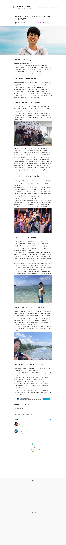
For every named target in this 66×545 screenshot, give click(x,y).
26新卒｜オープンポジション (19, 410)
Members (46, 7)
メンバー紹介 (33, 447)
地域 (31, 414)
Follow (19, 8)
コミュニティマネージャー (18, 408)
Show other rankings (33, 513)
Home (39, 7)
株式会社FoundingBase (24, 6)
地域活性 (27, 414)
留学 (19, 414)
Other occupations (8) (17, 411)
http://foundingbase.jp (25, 8)
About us (42, 7)
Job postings (54, 7)
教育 (16, 414)
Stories (50, 7)
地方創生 (23, 414)
